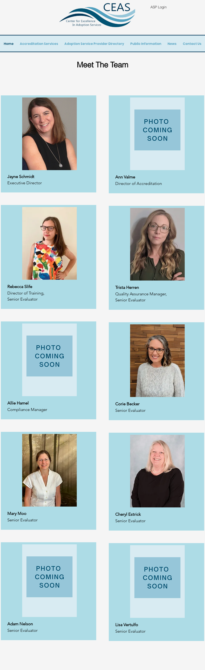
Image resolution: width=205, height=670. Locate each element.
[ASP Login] (158, 7)
